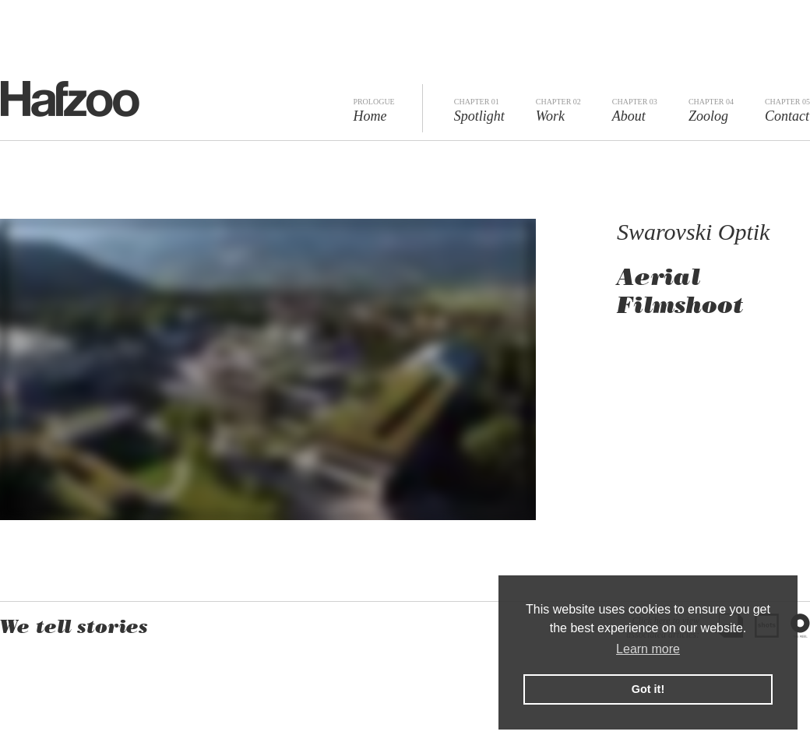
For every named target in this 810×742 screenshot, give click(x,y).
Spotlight (479, 110)
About (634, 110)
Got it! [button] (648, 689)
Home (373, 110)
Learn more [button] (648, 649)
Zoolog (711, 110)
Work (558, 110)
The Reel (800, 626)
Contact (787, 110)
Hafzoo (69, 99)
